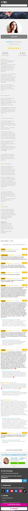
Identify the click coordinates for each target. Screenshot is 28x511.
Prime (25, 249)
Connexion (14, 508)
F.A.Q (4, 500)
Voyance (2, 9)
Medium (6, 9)
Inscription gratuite (14, 504)
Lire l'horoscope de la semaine (10, 473)
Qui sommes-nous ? (8, 498)
